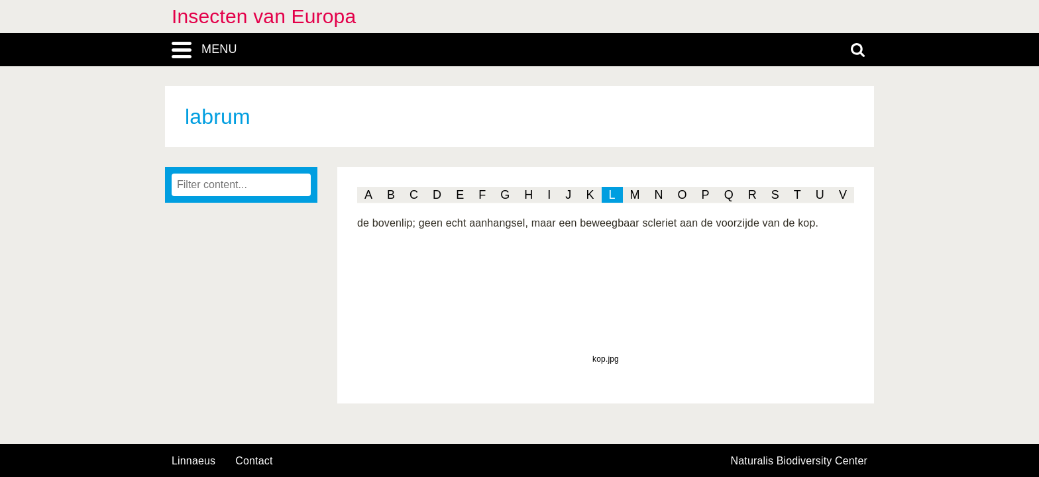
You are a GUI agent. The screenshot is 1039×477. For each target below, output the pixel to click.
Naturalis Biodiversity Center (799, 461)
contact (253, 460)
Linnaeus (193, 461)
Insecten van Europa (264, 16)
